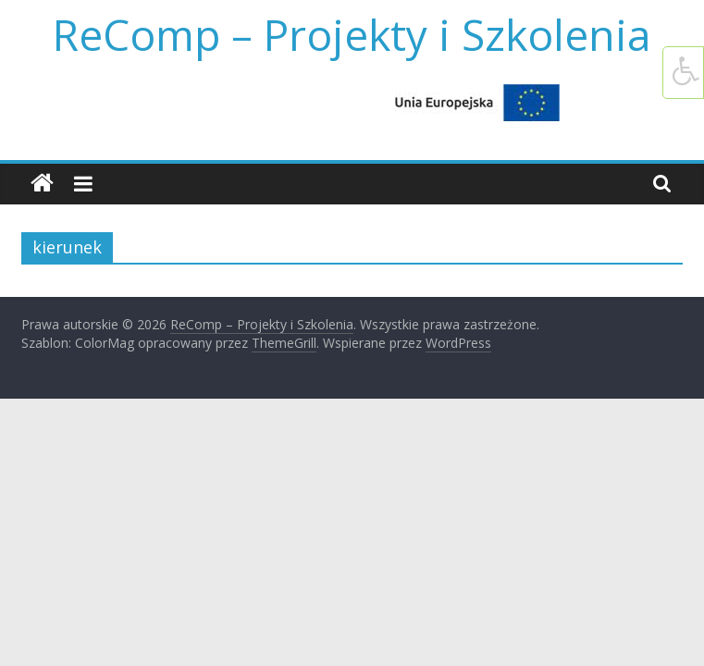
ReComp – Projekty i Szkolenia (352, 34)
